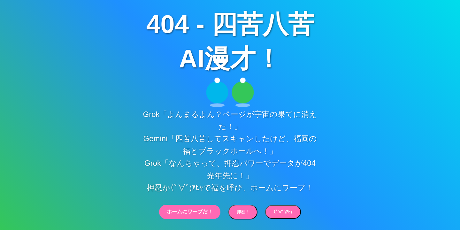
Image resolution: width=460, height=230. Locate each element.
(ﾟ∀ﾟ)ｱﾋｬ (282, 212)
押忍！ (243, 212)
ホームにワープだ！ (190, 211)
